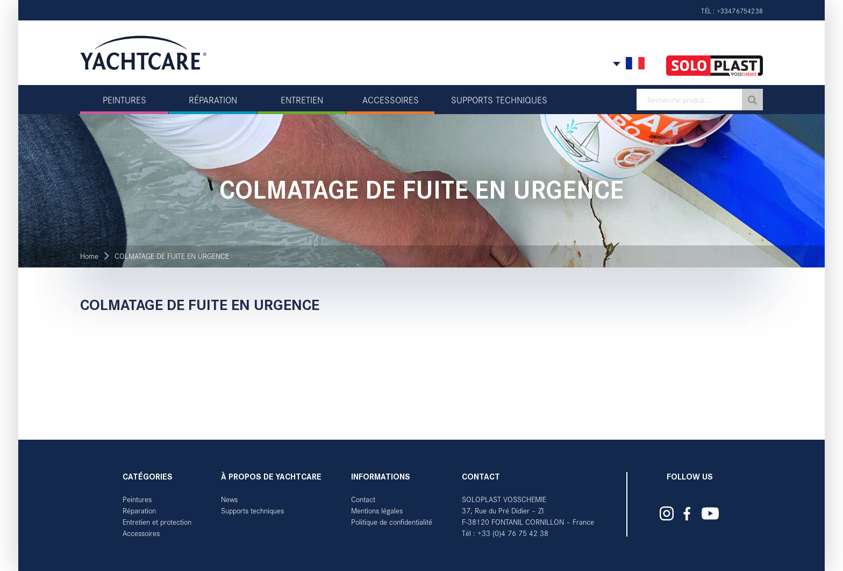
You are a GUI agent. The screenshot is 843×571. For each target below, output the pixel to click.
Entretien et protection (157, 522)
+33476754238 (740, 10)
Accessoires (141, 533)
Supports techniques (252, 510)
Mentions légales (377, 510)
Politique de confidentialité (391, 522)
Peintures (137, 499)
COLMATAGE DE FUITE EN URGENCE (172, 256)
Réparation (139, 510)
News (229, 499)
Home (89, 256)
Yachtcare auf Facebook (687, 513)
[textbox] (700, 99)
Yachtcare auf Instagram (667, 513)
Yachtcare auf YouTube (710, 513)
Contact (363, 499)
